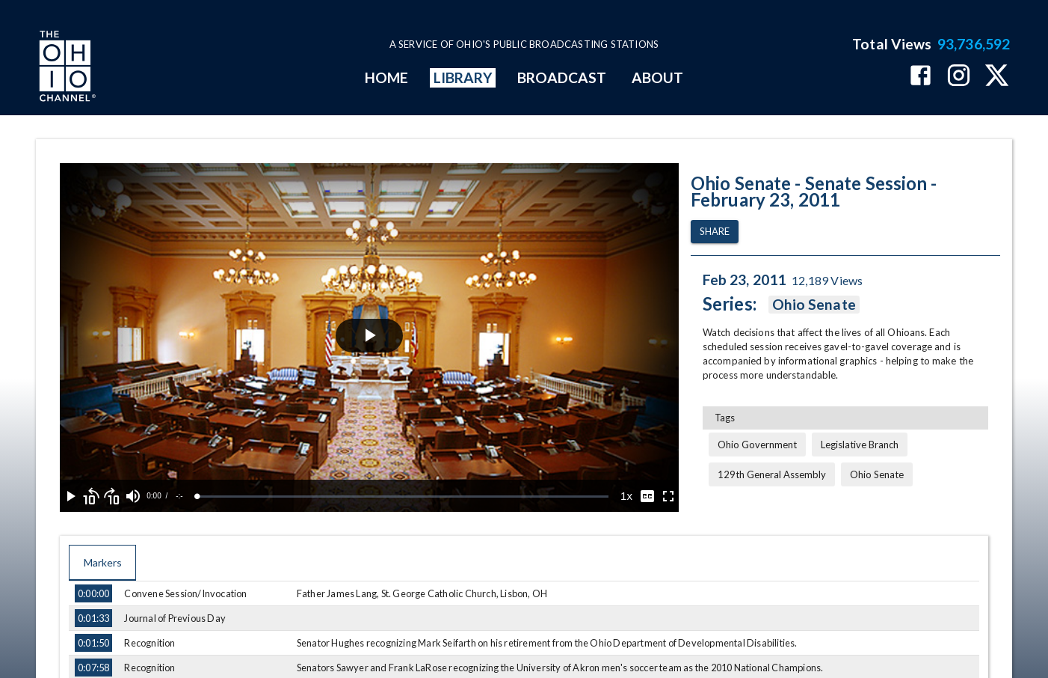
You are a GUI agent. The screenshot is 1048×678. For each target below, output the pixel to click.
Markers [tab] (102, 563)
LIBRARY (463, 77)
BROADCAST (562, 77)
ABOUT (657, 77)
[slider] (402, 496)
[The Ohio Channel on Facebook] (920, 76)
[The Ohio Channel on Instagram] (959, 76)
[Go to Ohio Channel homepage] (66, 68)
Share (715, 231)
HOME (386, 77)
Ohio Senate (814, 305)
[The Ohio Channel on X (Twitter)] (997, 76)
